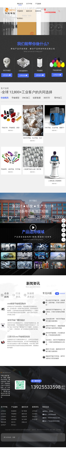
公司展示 (3, 416)
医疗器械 (25, 267)
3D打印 (13, 422)
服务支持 (24, 414)
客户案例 (24, 411)
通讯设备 (41, 258)
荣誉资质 (3, 422)
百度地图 (58, 429)
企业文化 (3, 414)
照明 (57, 258)
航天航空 (25, 249)
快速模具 (13, 411)
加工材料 (24, 419)
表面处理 (24, 416)
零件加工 (13, 425)
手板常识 (34, 416)
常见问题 (34, 419)
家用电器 (58, 267)
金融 (41, 267)
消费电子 (8, 267)
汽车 (8, 258)
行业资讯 (34, 414)
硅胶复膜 (13, 419)
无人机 (41, 249)
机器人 (8, 249)
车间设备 (3, 419)
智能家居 (58, 249)
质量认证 (24, 422)
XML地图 (52, 429)
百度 (14, 437)
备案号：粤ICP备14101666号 (40, 429)
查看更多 (60, 293)
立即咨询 (7, 75)
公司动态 (34, 411)
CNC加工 (13, 416)
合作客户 (3, 425)
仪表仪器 (25, 258)
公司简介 (3, 411)
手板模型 (13, 414)
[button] (51, 27)
